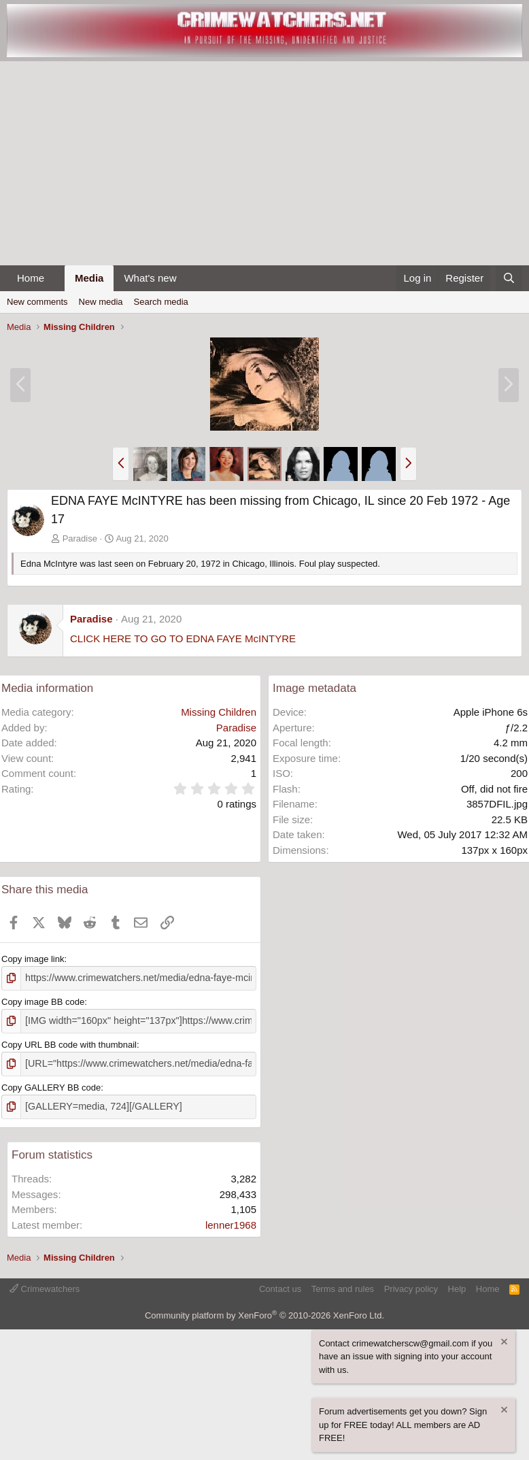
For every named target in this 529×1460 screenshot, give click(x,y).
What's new (150, 278)
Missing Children (218, 712)
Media (89, 278)
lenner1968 (230, 1219)
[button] (55, 278)
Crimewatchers (45, 1283)
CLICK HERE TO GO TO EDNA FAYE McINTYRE (183, 638)
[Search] (509, 278)
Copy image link (33, 959)
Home (30, 278)
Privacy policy (411, 1283)
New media (101, 302)
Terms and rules (342, 1283)
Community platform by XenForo (264, 1310)
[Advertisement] (264, 163)
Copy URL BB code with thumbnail (69, 1042)
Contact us (280, 1283)
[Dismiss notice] (503, 1337)
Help (457, 1283)
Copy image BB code (42, 1000)
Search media (161, 302)
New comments (37, 302)
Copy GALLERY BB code (51, 1083)
